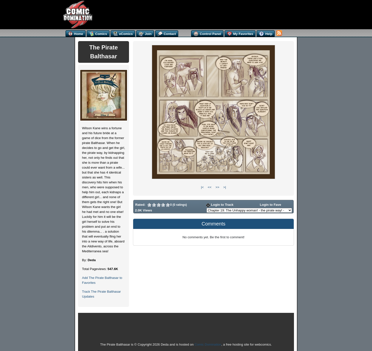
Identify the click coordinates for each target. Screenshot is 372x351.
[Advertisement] (187, 14)
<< (210, 187)
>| (224, 187)
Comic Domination (207, 344)
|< (202, 187)
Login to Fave (268, 205)
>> (217, 187)
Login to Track (219, 205)
